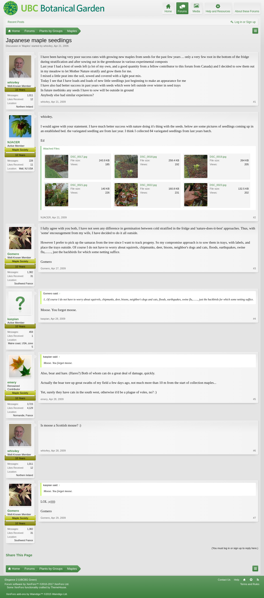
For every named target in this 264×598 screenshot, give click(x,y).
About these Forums (247, 11)
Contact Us (224, 582)
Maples (26, 46)
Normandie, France (23, 416)
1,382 (30, 272)
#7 (254, 541)
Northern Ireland (24, 106)
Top (251, 582)
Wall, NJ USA (26, 169)
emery (11, 383)
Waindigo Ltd (59, 596)
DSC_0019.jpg (218, 157)
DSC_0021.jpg (79, 185)
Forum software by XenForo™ (37, 586)
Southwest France (23, 284)
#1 (254, 106)
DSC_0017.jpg (79, 157)
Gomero (13, 254)
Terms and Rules (249, 586)
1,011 (30, 95)
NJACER (13, 142)
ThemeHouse (58, 589)
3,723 (30, 405)
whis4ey (48, 46)
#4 (254, 347)
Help (236, 582)
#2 (254, 217)
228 (31, 161)
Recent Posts (16, 22)
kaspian (13, 320)
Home (244, 582)
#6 (254, 476)
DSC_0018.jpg (148, 157)
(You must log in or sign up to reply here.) (235, 550)
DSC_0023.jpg (218, 185)
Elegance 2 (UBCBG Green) (21, 582)
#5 (254, 416)
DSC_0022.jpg (148, 185)
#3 (254, 283)
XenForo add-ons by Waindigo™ (24, 596)
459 (31, 333)
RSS (257, 582)
